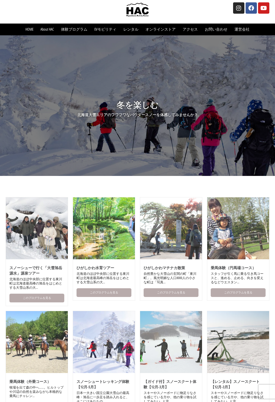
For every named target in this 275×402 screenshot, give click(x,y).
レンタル (130, 29)
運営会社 (242, 29)
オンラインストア (161, 29)
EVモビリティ (105, 29)
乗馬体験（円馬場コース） (233, 267)
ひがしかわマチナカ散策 (164, 267)
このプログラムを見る (37, 298)
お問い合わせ (216, 29)
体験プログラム (74, 29)
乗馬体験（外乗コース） (30, 381)
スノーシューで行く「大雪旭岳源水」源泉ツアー (35, 270)
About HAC (47, 29)
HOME (29, 29)
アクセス (190, 29)
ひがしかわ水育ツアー (95, 267)
